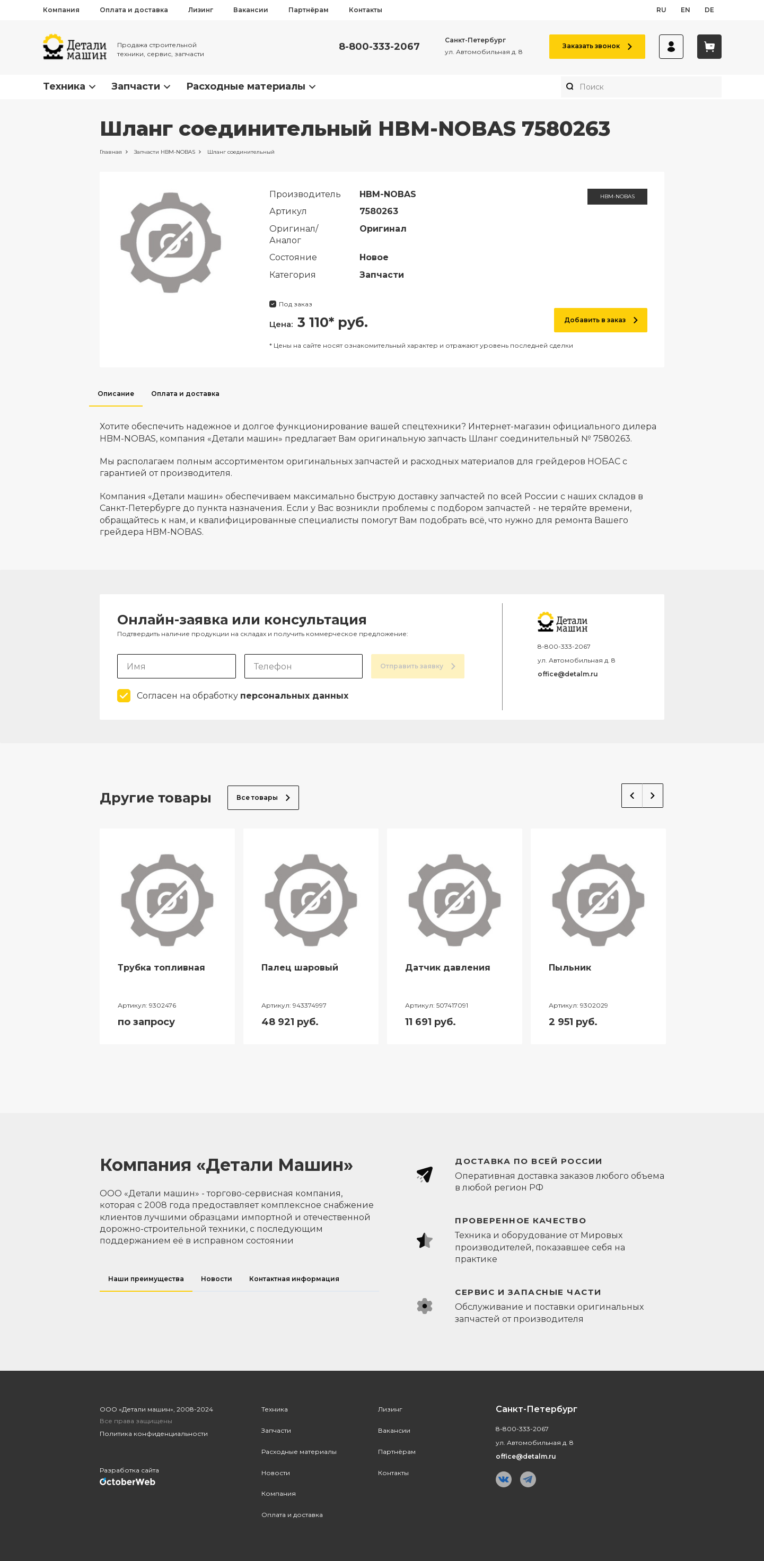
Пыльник (570, 968)
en (685, 10)
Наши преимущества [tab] (146, 1279)
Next (653, 795)
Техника (64, 86)
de (709, 10)
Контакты (365, 10)
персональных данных (294, 696)
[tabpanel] (382, 472)
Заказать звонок (597, 46)
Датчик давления (447, 968)
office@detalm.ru (568, 674)
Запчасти (135, 86)
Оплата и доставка (134, 10)
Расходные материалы (245, 86)
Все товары (263, 797)
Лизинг (200, 10)
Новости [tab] (216, 1279)
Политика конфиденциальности (154, 1433)
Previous (632, 795)
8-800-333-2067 (379, 46)
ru (661, 10)
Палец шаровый (299, 968)
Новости (275, 1473)
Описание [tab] (116, 394)
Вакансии (250, 10)
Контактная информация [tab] (294, 1279)
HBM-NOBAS (617, 196)
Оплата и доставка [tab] (185, 394)
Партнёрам (308, 10)
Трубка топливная (161, 968)
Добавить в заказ (601, 320)
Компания (61, 10)
